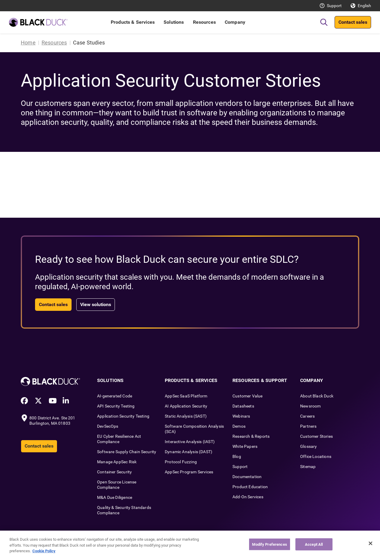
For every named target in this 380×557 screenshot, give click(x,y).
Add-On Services (247, 496)
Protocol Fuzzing (181, 461)
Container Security (114, 472)
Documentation (247, 476)
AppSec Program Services (189, 472)
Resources (204, 22)
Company (235, 22)
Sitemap (308, 466)
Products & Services (133, 22)
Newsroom (310, 406)
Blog (236, 456)
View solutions (95, 304)
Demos (239, 426)
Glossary (308, 446)
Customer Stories (316, 436)
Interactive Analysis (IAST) (190, 441)
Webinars (241, 416)
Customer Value (247, 396)
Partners (308, 426)
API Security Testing (116, 406)
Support (334, 5)
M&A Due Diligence (114, 497)
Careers (307, 416)
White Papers (244, 446)
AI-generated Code (114, 396)
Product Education (250, 486)
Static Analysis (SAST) (186, 416)
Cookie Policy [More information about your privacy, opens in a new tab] (44, 551)
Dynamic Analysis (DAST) (188, 451)
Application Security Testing (123, 416)
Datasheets (243, 406)
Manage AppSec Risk (117, 461)
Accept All (314, 544)
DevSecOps (107, 426)
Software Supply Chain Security (126, 451)
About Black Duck (316, 396)
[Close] (370, 543)
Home (28, 42)
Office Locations (315, 456)
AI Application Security (186, 406)
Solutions (174, 22)
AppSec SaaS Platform (186, 396)
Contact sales (352, 22)
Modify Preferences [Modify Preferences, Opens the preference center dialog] (269, 544)
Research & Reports (251, 436)
